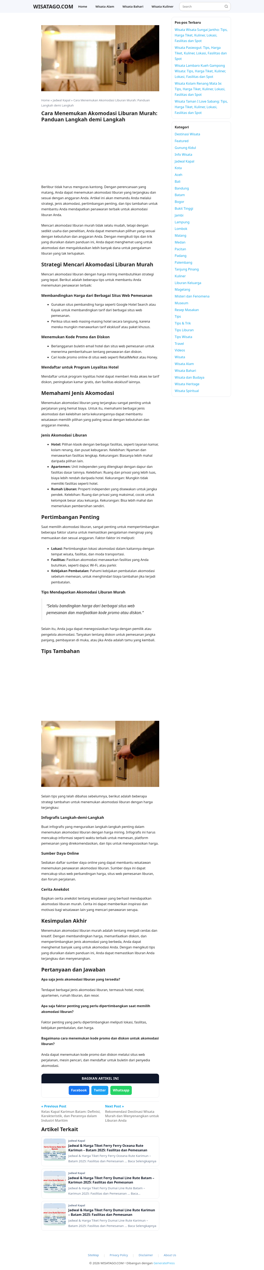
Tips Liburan (184, 330)
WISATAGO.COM (53, 6)
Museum (181, 303)
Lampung (182, 222)
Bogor (179, 201)
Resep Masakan (187, 310)
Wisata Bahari (133, 6)
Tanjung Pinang (187, 269)
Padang (180, 255)
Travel (179, 343)
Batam (180, 195)
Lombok (181, 228)
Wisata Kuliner (162, 6)
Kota (178, 168)
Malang (180, 235)
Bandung (182, 188)
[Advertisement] (100, 155)
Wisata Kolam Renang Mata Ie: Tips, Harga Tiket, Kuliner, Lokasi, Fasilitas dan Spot (200, 89)
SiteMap (93, 1255)
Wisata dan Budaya (189, 377)
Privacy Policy (119, 1255)
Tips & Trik (183, 323)
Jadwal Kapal (61, 100)
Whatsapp (121, 1090)
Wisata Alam (104, 6)
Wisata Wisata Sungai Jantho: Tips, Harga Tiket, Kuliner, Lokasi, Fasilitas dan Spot (201, 35)
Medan (180, 242)
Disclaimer (146, 1255)
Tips (178, 316)
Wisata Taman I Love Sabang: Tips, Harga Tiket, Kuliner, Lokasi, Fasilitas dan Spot (201, 107)
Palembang (183, 262)
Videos (180, 350)
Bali (177, 181)
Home (82, 6)
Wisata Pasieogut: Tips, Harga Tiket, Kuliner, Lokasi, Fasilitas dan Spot (201, 53)
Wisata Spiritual (187, 391)
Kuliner (180, 276)
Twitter (100, 1090)
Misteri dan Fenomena (192, 296)
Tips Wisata (183, 337)
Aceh (178, 174)
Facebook (79, 1090)
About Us (170, 1255)
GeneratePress (164, 1263)
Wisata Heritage (187, 384)
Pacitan (180, 249)
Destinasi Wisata (187, 134)
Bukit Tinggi (184, 208)
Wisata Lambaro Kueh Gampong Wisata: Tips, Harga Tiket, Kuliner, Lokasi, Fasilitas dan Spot (200, 71)
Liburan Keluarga (188, 283)
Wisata (180, 357)
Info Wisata (183, 154)
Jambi (179, 215)
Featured (182, 141)
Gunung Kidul (185, 147)
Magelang (182, 289)
